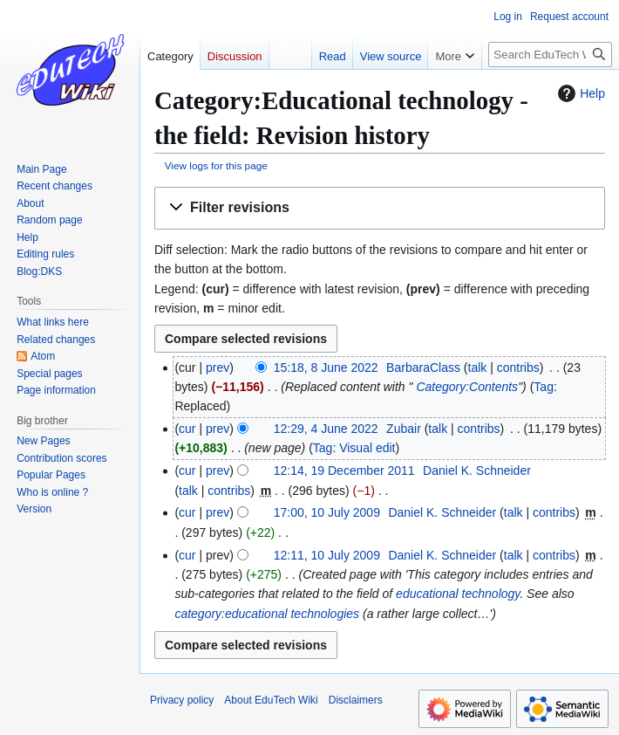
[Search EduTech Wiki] (550, 54)
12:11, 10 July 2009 (327, 555)
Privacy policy (182, 700)
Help (579, 93)
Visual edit (367, 448)
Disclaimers (356, 700)
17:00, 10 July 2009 (327, 512)
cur (187, 429)
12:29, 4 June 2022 (326, 429)
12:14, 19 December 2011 (344, 470)
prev (217, 367)
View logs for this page (216, 165)
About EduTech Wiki (270, 700)
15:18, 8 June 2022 (326, 367)
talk (477, 367)
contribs (518, 367)
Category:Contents (467, 387)
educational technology (458, 594)
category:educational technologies (266, 614)
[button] (379, 208)
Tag (544, 387)
